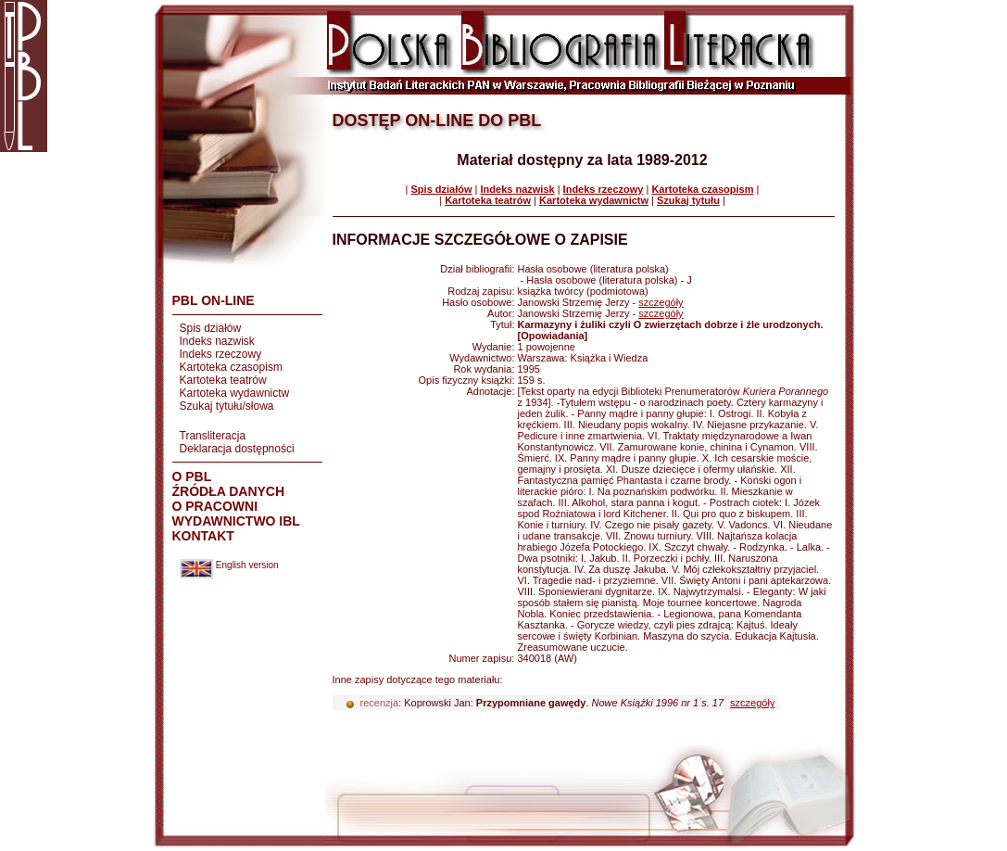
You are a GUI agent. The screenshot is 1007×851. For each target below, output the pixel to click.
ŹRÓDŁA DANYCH (228, 491)
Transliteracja (213, 435)
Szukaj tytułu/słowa (227, 406)
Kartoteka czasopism (231, 367)
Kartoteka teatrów (223, 380)
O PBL (192, 476)
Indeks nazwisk (217, 341)
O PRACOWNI (215, 506)
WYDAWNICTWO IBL (236, 521)
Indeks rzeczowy (221, 354)
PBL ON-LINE (213, 300)
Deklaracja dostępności (237, 448)
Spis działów (211, 328)
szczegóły (660, 302)
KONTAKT (203, 535)
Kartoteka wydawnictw (235, 393)
